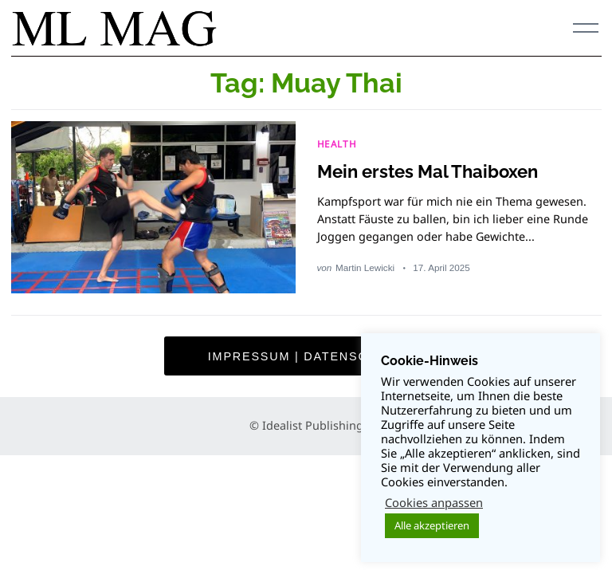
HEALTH (337, 143)
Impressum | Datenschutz (306, 356)
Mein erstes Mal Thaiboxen (427, 172)
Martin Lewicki (364, 267)
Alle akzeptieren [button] (431, 525)
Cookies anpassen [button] (434, 502)
